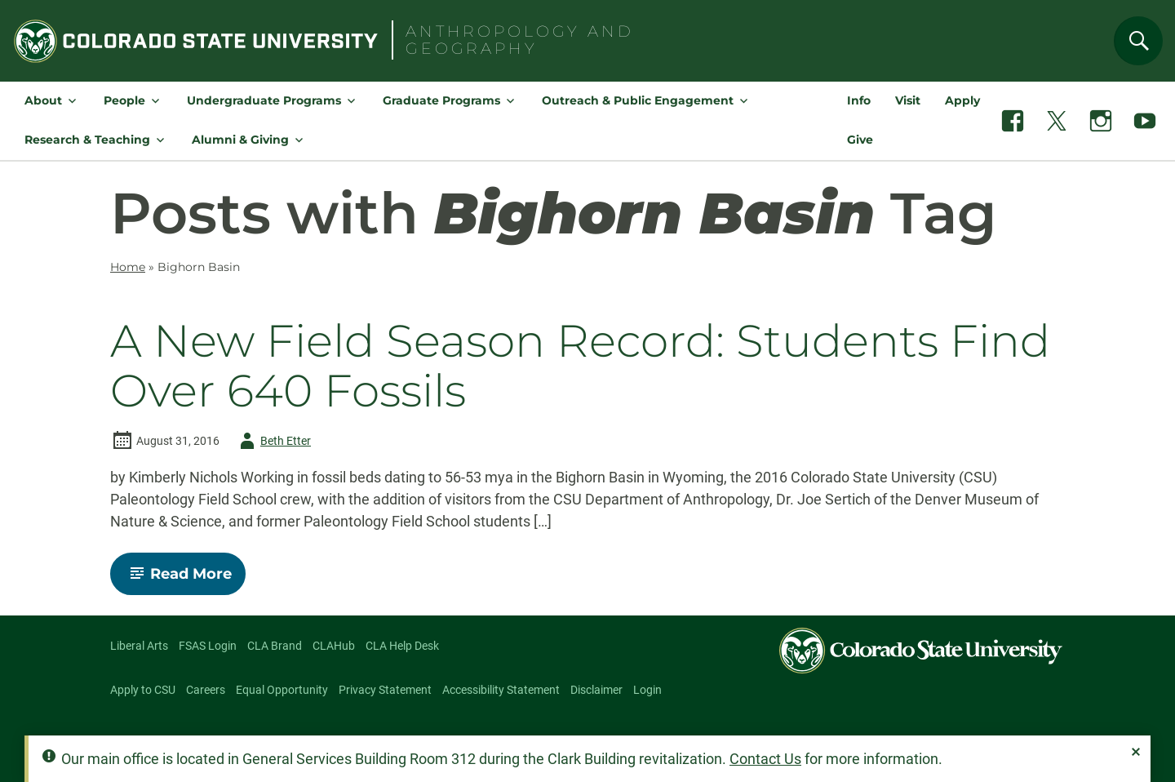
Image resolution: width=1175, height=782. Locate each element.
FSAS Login (208, 645)
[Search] (1138, 40)
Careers (205, 689)
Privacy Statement (385, 689)
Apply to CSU (142, 689)
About (43, 100)
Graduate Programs (441, 100)
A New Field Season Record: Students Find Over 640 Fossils (580, 366)
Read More (185, 579)
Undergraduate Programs (264, 100)
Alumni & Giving (240, 139)
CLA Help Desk (402, 645)
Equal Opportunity (282, 689)
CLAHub (334, 645)
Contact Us (765, 758)
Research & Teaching (87, 139)
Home (127, 267)
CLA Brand (274, 645)
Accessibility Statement (501, 689)
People (124, 100)
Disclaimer (596, 689)
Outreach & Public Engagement (638, 100)
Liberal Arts (139, 645)
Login (647, 689)
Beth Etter (272, 441)
